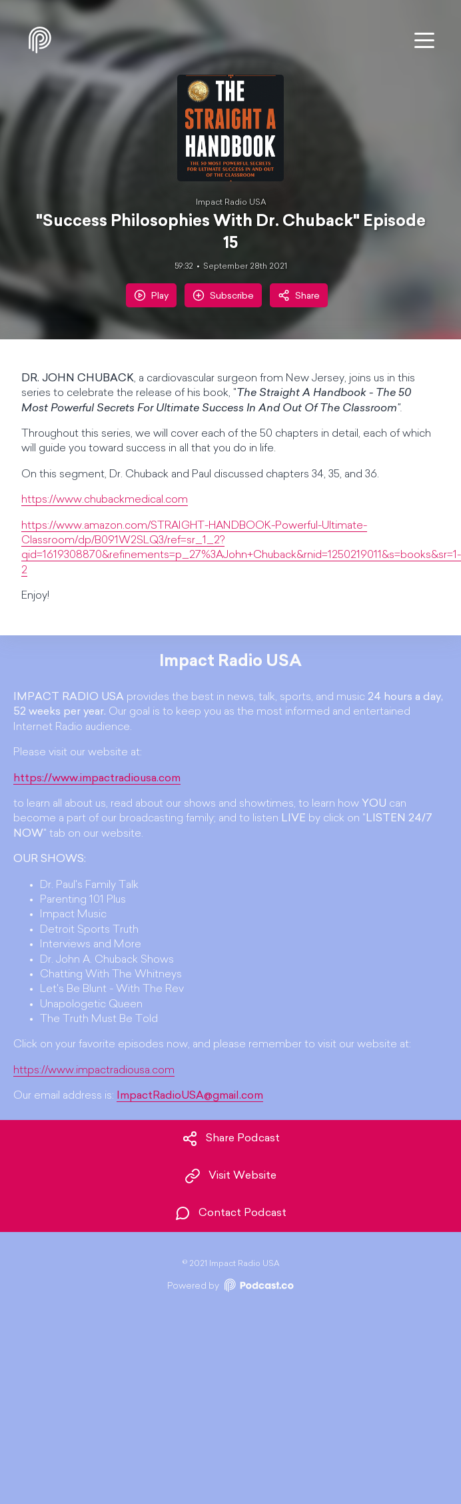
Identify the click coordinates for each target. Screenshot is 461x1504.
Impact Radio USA (231, 203)
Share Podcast (231, 1139)
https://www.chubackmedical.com (104, 500)
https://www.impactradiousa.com (94, 1070)
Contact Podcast (230, 1213)
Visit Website (230, 1176)
